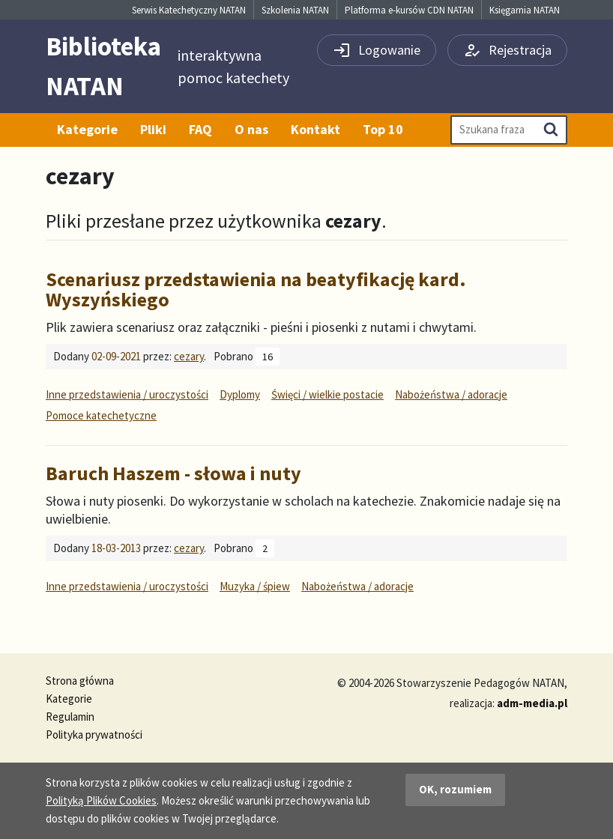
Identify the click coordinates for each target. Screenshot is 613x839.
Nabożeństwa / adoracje (451, 394)
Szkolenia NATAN (295, 10)
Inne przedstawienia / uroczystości (127, 394)
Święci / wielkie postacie (327, 394)
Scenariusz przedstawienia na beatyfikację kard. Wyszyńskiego (256, 289)
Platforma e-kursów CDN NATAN (409, 10)
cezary (189, 356)
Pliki (153, 129)
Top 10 (383, 129)
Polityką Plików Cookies (101, 800)
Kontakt (315, 129)
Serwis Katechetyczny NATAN (189, 10)
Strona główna (80, 680)
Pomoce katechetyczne (101, 415)
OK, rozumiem (455, 789)
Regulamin (70, 716)
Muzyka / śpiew (255, 586)
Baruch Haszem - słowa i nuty (173, 473)
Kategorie (87, 129)
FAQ (200, 129)
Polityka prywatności (94, 734)
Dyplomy (240, 394)
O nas (251, 129)
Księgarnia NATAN (524, 10)
